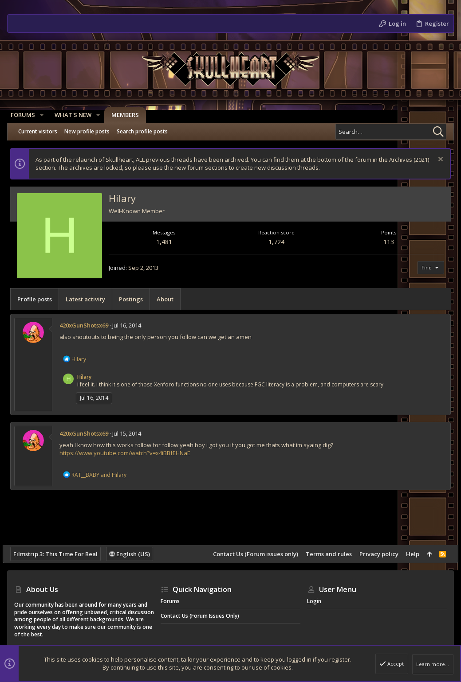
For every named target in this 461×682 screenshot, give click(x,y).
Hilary (89, 377)
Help (408, 554)
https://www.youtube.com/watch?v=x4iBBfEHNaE (129, 453)
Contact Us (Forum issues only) (251, 554)
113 (386, 242)
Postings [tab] (135, 299)
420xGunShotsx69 (88, 325)
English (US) (134, 554)
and (103, 475)
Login (314, 601)
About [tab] (169, 299)
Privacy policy (374, 554)
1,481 (167, 242)
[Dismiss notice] (435, 160)
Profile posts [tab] (39, 299)
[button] (45, 115)
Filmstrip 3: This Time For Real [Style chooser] (60, 554)
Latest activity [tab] (90, 299)
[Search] (391, 131)
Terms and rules (324, 554)
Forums (170, 601)
